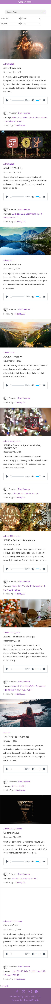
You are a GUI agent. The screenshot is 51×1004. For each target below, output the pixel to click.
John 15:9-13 (28, 117)
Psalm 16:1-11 (18, 586)
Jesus (18, 441)
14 (22, 686)
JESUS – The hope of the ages (19, 636)
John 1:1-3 (29, 586)
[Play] (7, 100)
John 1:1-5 (16, 686)
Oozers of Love (11, 832)
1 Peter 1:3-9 (26, 690)
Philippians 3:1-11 (11, 217)
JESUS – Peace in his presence (19, 540)
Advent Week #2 (12, 264)
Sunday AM (20, 125)
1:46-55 (27, 493)
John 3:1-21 (17, 117)
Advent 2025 (8, 64)
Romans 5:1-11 (29, 878)
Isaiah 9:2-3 (29, 686)
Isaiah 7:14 (40, 586)
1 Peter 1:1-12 (18, 786)
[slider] (17, 100)
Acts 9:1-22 (17, 878)
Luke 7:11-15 (17, 971)
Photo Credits (31, 1000)
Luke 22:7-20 (17, 213)
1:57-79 (35, 493)
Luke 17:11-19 (13, 975)
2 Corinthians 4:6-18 (33, 213)
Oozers (19, 828)
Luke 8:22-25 (29, 971)
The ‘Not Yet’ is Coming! (16, 736)
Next (6, 985)
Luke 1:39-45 (17, 493)
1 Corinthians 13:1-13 (12, 121)
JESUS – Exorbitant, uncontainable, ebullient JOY (22, 446)
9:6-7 (5, 590)
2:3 (18, 690)
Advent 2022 (8, 828)
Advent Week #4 (12, 67)
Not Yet (6, 732)
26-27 (13, 690)
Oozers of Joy (10, 925)
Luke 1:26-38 (14, 590)
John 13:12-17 (41, 117)
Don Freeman (24, 113)
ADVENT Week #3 (13, 168)
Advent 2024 (8, 441)
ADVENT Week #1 (12, 356)
